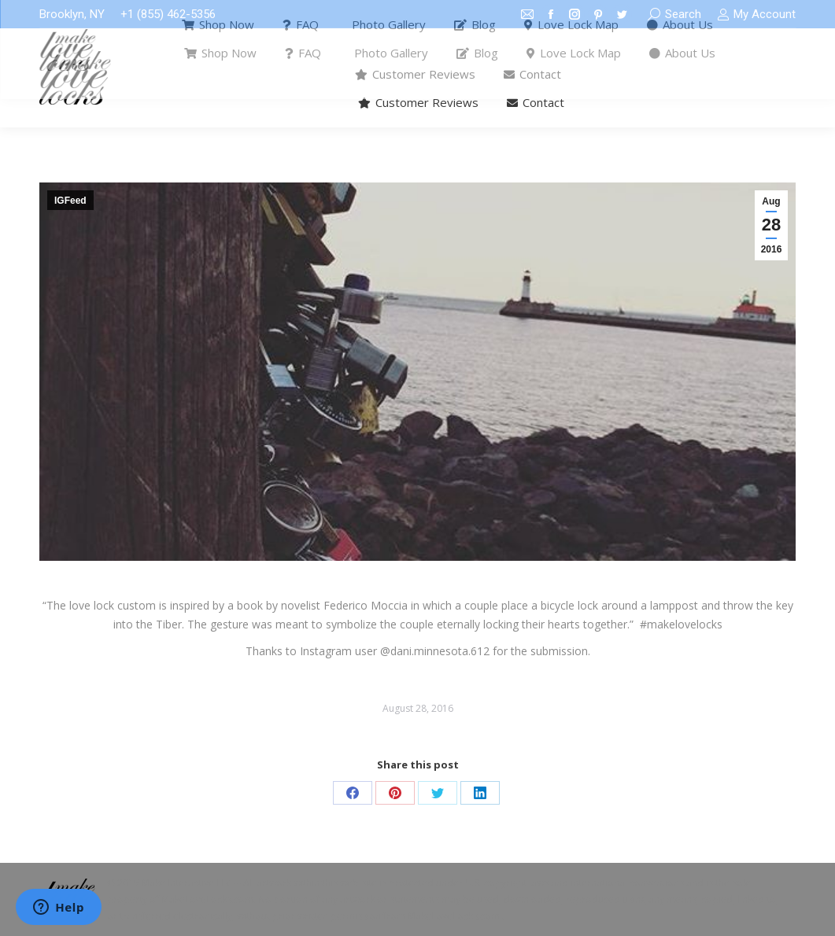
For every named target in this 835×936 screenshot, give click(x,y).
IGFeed (70, 200)
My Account (756, 14)
